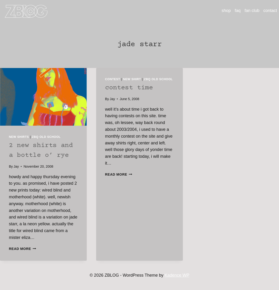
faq (238, 10)
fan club (252, 10)
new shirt (132, 79)
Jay (16, 166)
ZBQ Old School (46, 137)
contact (270, 10)
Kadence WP (177, 275)
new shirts (19, 137)
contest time (129, 88)
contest (112, 79)
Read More (22, 249)
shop (226, 10)
